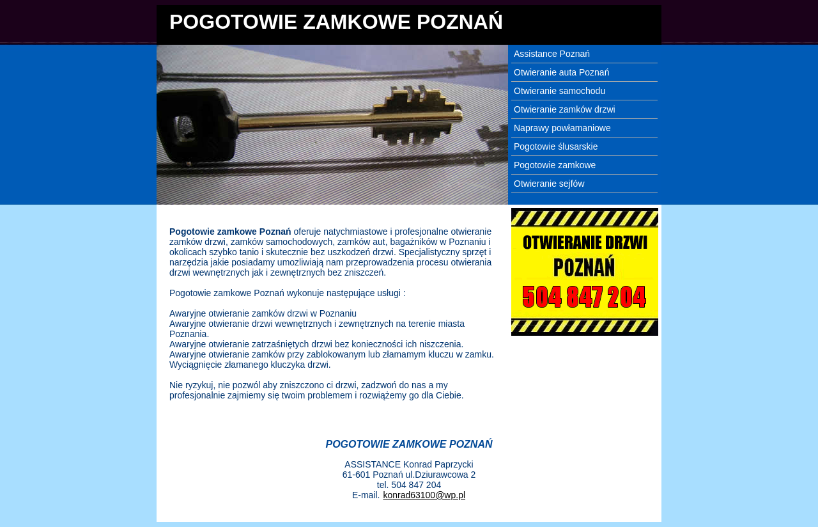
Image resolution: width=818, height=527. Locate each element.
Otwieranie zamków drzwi (564, 109)
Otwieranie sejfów (549, 183)
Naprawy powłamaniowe (562, 128)
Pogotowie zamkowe (555, 165)
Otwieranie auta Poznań (561, 72)
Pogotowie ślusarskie (556, 146)
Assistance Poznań (552, 54)
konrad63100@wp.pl (424, 495)
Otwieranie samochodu (559, 91)
